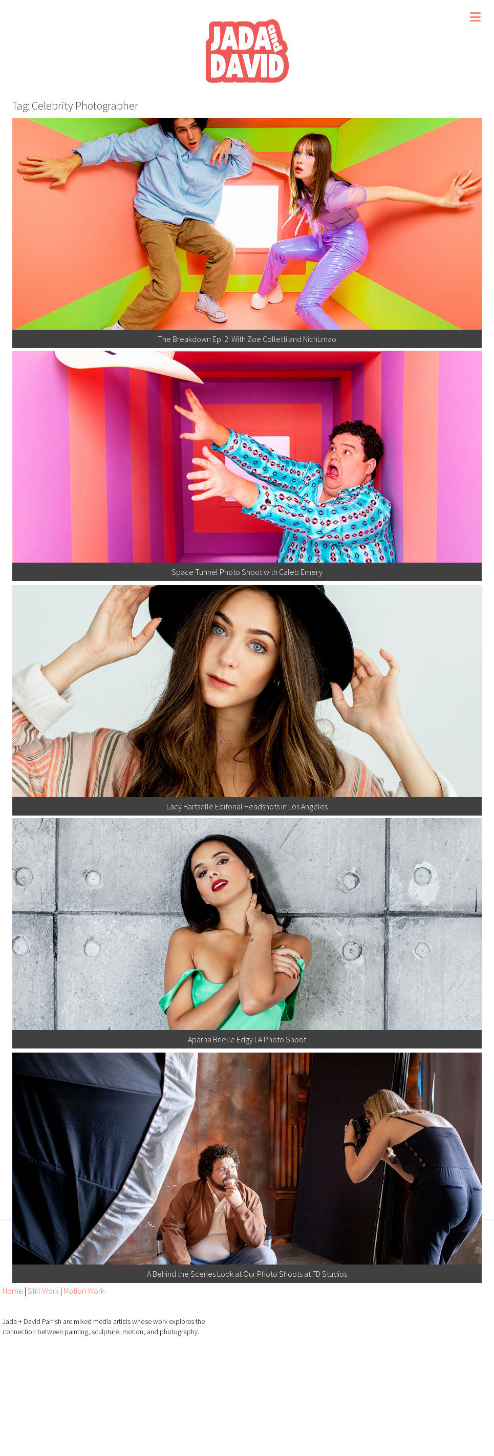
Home (13, 1291)
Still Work (43, 1291)
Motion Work (83, 1291)
